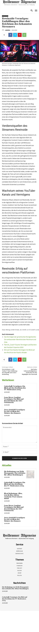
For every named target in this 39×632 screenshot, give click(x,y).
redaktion (7, 30)
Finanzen (5, 16)
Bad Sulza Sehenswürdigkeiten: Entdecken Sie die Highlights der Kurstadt (29, 372)
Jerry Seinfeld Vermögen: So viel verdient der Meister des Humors (14, 411)
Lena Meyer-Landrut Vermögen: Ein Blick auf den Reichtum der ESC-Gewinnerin (14, 400)
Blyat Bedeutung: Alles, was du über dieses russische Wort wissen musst (13, 496)
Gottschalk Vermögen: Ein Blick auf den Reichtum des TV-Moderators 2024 (15, 388)
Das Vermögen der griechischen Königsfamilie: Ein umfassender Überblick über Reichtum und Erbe (20, 339)
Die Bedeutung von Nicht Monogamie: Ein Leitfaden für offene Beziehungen (14, 473)
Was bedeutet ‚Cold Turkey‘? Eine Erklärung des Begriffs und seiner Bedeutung (9, 372)
